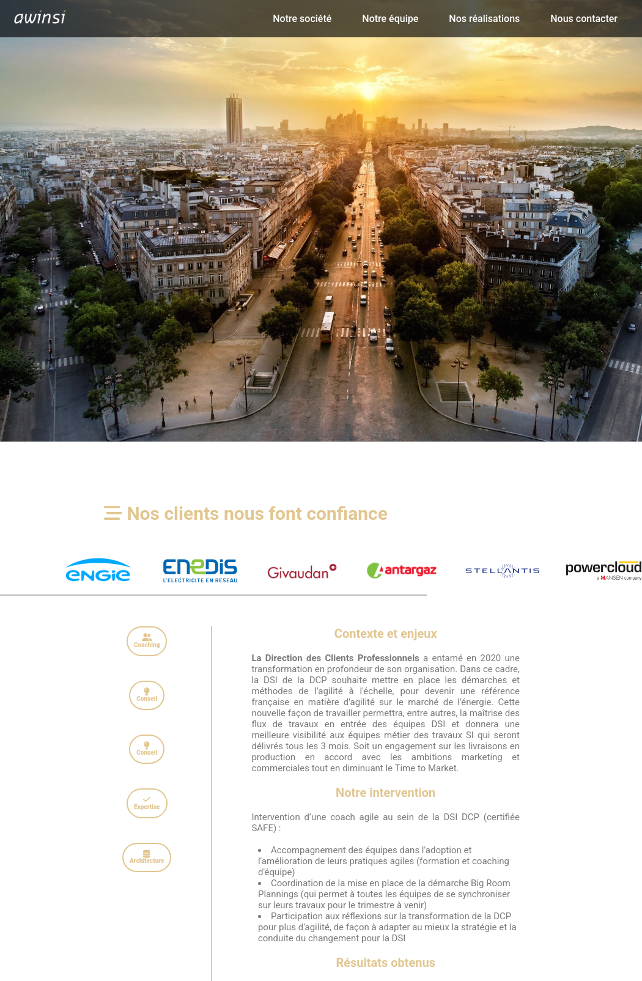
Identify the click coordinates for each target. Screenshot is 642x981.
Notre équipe (390, 18)
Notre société (302, 18)
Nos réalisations (484, 18)
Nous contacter (584, 18)
